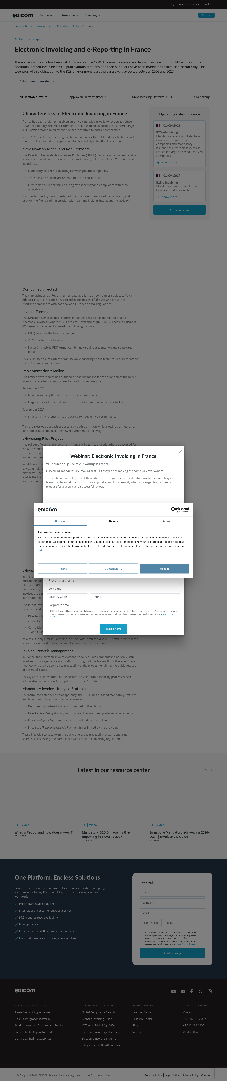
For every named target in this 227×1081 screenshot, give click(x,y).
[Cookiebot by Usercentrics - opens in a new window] (173, 510)
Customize (114, 568)
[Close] (180, 451)
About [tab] (167, 521)
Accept (164, 568)
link (40, 550)
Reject (63, 568)
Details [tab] (113, 521)
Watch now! (113, 628)
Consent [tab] (60, 521)
